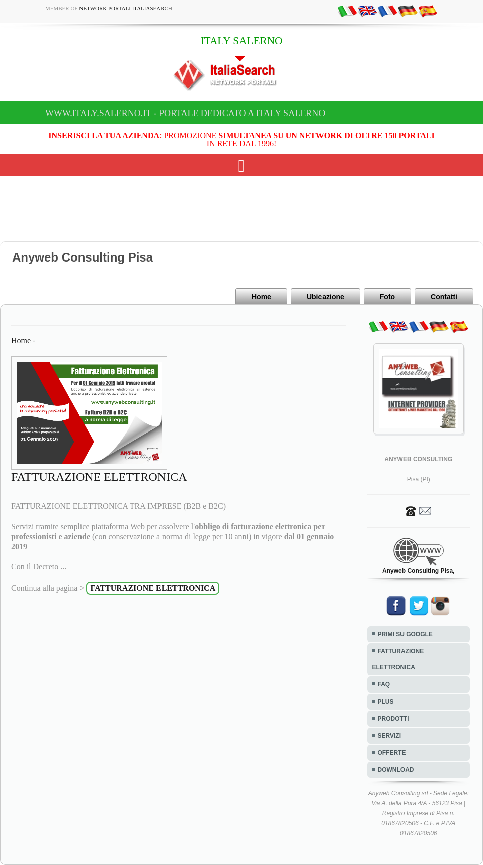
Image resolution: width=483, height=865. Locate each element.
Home (261, 297)
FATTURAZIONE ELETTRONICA (398, 659)
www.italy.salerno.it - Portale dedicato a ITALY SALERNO (185, 113)
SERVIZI (389, 735)
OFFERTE (392, 752)
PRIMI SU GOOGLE (405, 634)
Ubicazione (325, 297)
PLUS (386, 701)
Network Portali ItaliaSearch (125, 8)
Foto (387, 297)
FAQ (384, 684)
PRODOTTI (393, 718)
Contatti (444, 297)
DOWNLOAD (396, 769)
